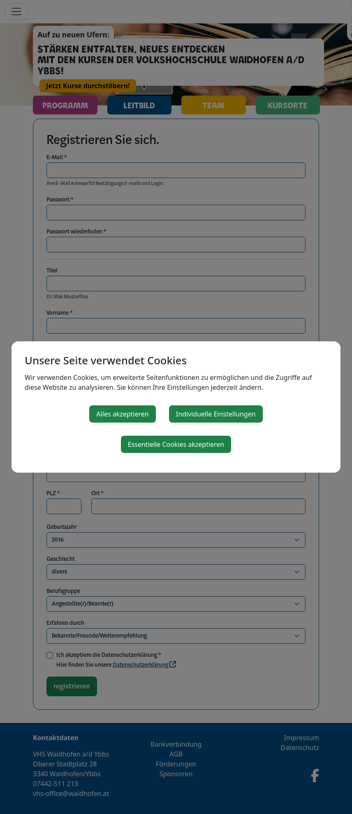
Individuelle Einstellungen (216, 413)
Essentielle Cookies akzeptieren (176, 444)
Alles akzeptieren (122, 413)
